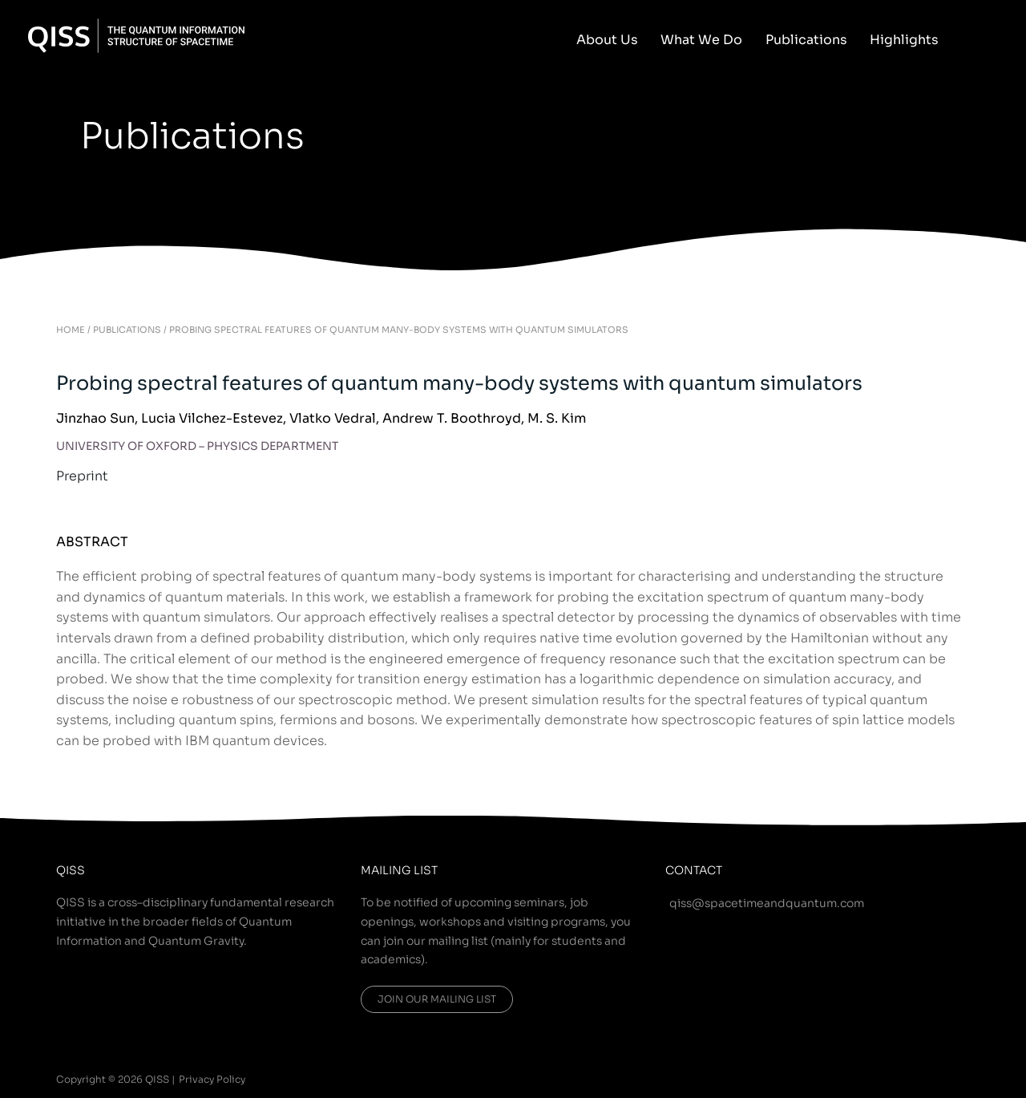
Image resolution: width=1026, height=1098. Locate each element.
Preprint (82, 476)
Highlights (907, 39)
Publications (816, 39)
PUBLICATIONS (127, 329)
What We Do (718, 39)
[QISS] (136, 34)
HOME (70, 329)
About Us (630, 39)
